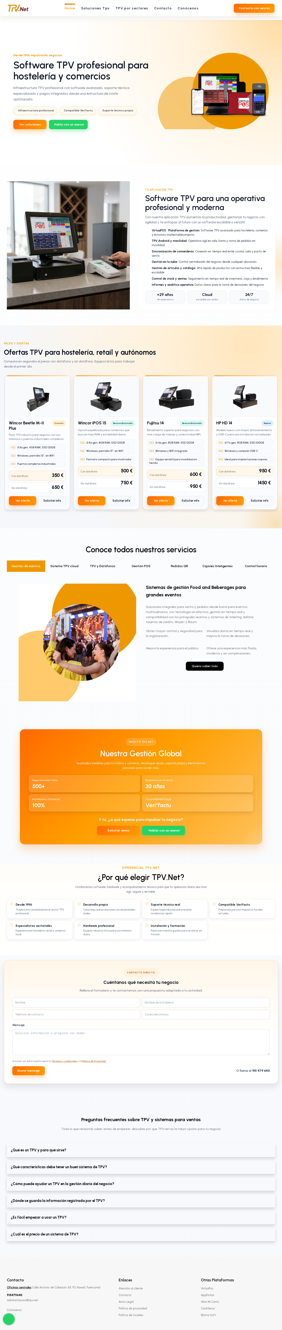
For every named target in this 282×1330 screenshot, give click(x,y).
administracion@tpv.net (22, 1300)
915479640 (14, 1295)
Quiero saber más (205, 666)
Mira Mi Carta (210, 1302)
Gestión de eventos (26, 566)
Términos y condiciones (64, 1061)
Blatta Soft (208, 1315)
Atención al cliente (131, 1288)
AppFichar (207, 1295)
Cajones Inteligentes (217, 566)
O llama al (253, 1071)
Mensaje (18, 1025)
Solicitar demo (118, 830)
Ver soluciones (30, 124)
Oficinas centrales (19, 1287)
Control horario (256, 566)
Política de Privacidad (94, 1061)
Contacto (125, 1295)
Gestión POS (141, 566)
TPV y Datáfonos (102, 566)
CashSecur (208, 1308)
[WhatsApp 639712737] (68, 124)
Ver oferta (22, 500)
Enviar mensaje (28, 1071)
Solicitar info (52, 500)
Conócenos (14, 1310)
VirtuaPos (207, 1288)
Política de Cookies (131, 1315)
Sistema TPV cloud (64, 566)
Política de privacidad (133, 1308)
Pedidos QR (179, 566)
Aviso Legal (126, 1302)
